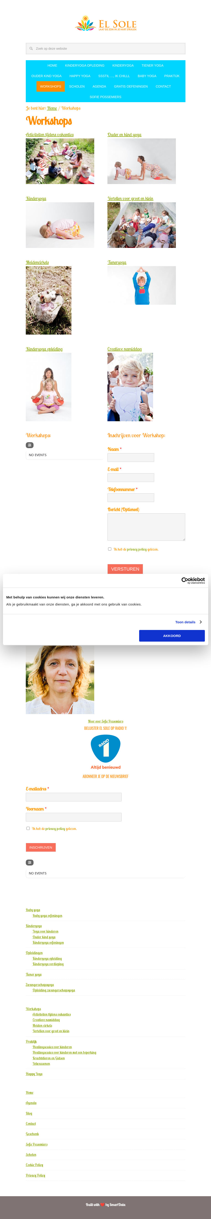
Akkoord (172, 636)
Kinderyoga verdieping (48, 964)
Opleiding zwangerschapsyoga (54, 990)
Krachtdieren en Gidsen (49, 1058)
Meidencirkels (37, 262)
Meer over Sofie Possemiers (105, 721)
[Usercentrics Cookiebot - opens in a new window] (185, 580)
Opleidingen (34, 953)
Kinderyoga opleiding (44, 349)
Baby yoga (33, 910)
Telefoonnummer (122, 489)
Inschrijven (40, 847)
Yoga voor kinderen (45, 931)
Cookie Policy (34, 1165)
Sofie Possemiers (36, 1144)
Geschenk (32, 1134)
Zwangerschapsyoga (40, 984)
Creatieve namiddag (124, 349)
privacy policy (137, 549)
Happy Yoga (34, 1074)
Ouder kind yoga (44, 937)
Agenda (31, 1103)
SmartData (117, 1204)
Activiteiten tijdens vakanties (50, 134)
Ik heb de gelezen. (136, 549)
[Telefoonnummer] (130, 497)
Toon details (185, 622)
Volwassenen (41, 1063)
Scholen (31, 1154)
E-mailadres (37, 789)
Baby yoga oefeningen (47, 915)
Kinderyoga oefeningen (48, 942)
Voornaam (36, 809)
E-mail (114, 469)
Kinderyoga (36, 198)
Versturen (125, 569)
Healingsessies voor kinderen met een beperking (64, 1052)
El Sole (105, 23)
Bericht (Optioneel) (123, 509)
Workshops (33, 1009)
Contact (31, 1123)
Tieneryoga (116, 262)
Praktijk (31, 1041)
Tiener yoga (34, 974)
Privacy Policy (35, 1175)
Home (29, 1092)
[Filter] (30, 445)
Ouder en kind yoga (124, 134)
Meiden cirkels (42, 1025)
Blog (29, 1113)
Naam (114, 449)
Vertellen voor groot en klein (130, 198)
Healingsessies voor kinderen (52, 1047)
